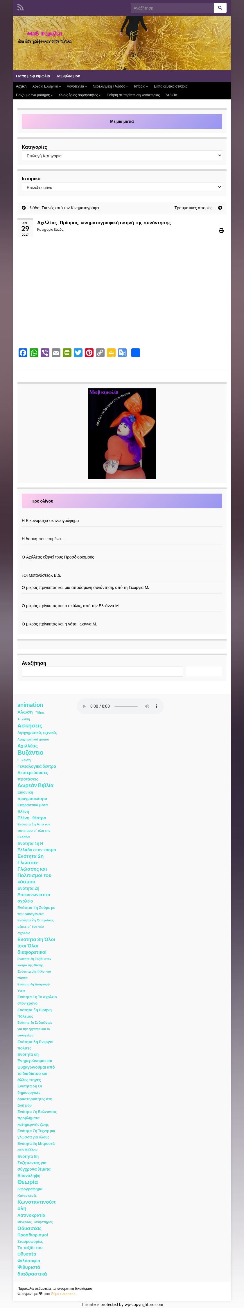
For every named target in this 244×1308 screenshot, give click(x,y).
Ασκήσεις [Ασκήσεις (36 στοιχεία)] (29, 725)
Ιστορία (141, 86)
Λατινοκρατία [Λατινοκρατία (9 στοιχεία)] (31, 1215)
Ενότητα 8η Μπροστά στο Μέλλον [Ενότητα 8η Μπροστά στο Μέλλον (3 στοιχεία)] (36, 1146)
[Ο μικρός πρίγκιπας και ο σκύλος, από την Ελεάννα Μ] (122, 599)
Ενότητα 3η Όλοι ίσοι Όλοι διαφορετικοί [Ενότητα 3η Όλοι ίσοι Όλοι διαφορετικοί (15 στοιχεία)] (36, 945)
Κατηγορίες (34, 147)
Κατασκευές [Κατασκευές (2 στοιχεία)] (27, 1195)
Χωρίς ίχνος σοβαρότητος (80, 95)
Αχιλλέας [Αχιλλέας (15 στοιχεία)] (27, 746)
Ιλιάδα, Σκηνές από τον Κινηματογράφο (63, 207)
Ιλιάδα (59, 229)
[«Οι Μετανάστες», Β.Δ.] (122, 569)
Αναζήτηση (34, 663)
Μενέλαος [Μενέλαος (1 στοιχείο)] (24, 1222)
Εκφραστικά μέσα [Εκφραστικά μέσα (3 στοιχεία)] (32, 805)
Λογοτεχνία (77, 86)
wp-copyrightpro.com (144, 1304)
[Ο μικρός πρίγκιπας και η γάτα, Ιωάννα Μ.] (122, 618)
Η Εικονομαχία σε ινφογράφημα (50, 520)
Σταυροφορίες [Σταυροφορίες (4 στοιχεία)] (30, 1241)
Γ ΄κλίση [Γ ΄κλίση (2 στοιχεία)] (24, 760)
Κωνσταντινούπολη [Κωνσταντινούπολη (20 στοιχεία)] (36, 1205)
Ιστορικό (31, 178)
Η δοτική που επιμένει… (43, 538)
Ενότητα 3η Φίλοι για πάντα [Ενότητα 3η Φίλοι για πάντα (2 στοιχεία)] (34, 974)
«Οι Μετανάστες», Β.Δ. (41, 575)
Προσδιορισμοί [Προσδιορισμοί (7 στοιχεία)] (32, 1234)
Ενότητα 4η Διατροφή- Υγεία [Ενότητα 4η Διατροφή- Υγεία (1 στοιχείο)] (33, 987)
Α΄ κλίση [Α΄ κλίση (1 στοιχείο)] (23, 719)
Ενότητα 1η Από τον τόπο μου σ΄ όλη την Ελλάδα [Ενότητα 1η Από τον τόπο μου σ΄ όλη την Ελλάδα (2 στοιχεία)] (34, 830)
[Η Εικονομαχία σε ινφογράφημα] (122, 514)
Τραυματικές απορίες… (195, 207)
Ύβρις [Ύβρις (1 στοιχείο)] (39, 712)
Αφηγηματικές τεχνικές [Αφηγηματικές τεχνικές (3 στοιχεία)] (37, 732)
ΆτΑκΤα (171, 95)
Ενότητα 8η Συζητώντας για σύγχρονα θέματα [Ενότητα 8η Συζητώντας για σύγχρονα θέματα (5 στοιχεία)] (34, 1162)
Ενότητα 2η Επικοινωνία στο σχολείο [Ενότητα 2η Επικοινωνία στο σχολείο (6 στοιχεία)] (33, 894)
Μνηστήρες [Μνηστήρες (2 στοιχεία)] (43, 1222)
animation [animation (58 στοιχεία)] (30, 704)
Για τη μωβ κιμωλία (33, 76)
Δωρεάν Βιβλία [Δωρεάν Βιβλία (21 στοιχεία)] (35, 785)
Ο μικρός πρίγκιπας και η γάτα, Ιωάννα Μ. (59, 623)
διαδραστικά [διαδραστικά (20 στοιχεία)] (32, 1274)
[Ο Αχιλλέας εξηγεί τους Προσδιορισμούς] (122, 551)
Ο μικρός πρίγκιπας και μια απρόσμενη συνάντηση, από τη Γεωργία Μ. (85, 587)
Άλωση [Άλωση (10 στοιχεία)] (25, 711)
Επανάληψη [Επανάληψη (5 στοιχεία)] (28, 1175)
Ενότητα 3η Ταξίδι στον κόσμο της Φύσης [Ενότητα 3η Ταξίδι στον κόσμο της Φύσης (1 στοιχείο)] (34, 962)
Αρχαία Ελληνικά (46, 86)
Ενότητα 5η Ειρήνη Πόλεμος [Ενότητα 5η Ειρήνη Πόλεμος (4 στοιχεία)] (34, 1012)
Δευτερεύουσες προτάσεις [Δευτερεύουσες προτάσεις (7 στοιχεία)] (32, 775)
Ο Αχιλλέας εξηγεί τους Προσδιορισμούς (58, 556)
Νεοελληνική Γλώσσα (110, 86)
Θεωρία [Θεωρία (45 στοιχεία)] (27, 1182)
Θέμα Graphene (63, 1293)
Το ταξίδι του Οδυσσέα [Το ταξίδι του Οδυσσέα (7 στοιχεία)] (30, 1250)
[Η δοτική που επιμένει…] (122, 533)
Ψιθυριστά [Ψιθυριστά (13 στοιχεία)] (28, 1267)
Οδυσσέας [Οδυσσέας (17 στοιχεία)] (29, 1228)
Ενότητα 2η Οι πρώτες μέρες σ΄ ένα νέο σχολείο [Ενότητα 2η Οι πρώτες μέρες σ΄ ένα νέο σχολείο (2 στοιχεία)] (35, 926)
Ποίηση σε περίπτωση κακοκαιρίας (133, 95)
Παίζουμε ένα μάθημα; (34, 95)
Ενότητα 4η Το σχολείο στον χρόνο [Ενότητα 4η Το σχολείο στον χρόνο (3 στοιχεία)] (37, 1000)
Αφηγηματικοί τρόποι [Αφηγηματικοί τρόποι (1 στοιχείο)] (33, 739)
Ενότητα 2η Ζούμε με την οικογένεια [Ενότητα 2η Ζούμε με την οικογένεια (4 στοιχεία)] (36, 910)
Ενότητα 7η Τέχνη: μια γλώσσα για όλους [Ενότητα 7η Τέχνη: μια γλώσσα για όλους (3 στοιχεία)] (36, 1134)
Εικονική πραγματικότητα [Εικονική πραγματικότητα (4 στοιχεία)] (32, 795)
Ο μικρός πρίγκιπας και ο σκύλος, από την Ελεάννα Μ (70, 605)
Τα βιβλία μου (68, 76)
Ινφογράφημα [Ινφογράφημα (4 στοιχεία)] (29, 1189)
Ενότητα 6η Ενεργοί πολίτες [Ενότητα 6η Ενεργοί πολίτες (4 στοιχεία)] (35, 1044)
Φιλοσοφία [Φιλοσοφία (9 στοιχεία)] (28, 1260)
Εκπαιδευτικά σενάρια (171, 86)
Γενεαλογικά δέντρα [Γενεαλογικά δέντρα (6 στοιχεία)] (36, 766)
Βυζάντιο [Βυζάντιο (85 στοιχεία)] (30, 752)
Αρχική (21, 86)
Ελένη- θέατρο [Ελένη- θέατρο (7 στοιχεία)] (31, 817)
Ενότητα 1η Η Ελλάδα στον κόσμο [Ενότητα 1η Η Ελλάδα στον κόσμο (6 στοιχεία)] (36, 846)
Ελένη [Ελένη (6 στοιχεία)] (23, 811)
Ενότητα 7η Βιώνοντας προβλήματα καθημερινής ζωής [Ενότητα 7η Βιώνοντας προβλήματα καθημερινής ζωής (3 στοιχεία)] (37, 1118)
